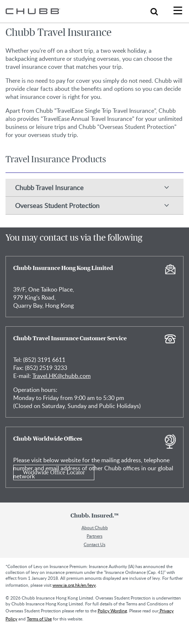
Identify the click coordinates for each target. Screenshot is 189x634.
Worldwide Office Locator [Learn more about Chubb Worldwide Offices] (54, 472)
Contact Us (94, 544)
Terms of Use (39, 619)
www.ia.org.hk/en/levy (74, 585)
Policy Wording (112, 610)
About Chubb (94, 527)
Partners (94, 536)
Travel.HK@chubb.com (61, 376)
